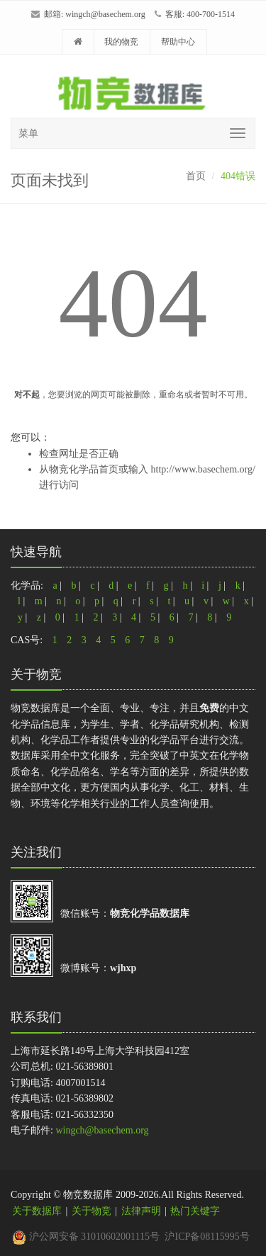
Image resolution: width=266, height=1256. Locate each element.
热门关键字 (195, 1211)
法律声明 (141, 1211)
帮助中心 (178, 42)
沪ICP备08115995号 (207, 1236)
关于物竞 (91, 1211)
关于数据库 (37, 1211)
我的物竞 (121, 42)
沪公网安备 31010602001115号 (86, 1236)
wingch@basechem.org (105, 14)
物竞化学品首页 (83, 469)
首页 (196, 176)
